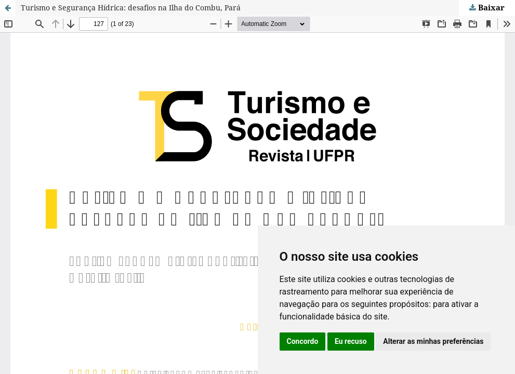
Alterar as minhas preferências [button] (433, 341)
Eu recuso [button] (351, 341)
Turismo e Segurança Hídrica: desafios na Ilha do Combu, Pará (131, 7)
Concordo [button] (303, 341)
